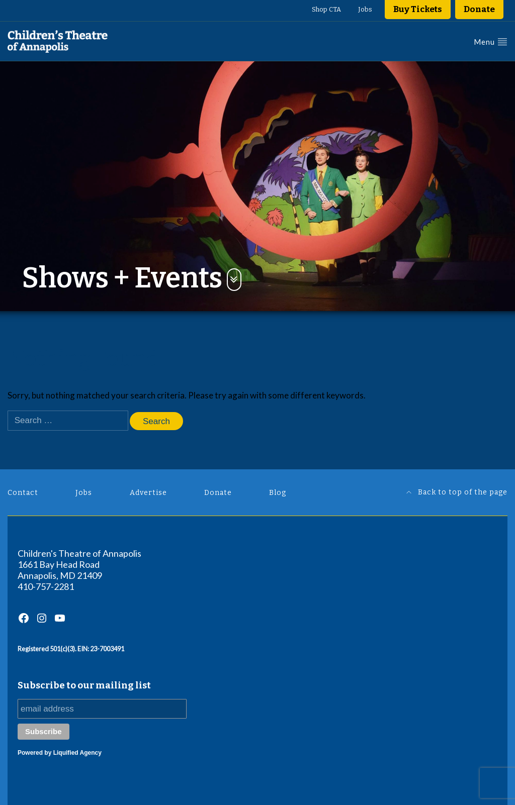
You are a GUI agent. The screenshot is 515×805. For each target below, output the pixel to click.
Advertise (148, 492)
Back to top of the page (457, 492)
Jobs (365, 9)
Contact (23, 492)
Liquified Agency (77, 752)
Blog (277, 492)
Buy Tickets (417, 9)
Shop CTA (326, 9)
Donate (479, 9)
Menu (490, 41)
